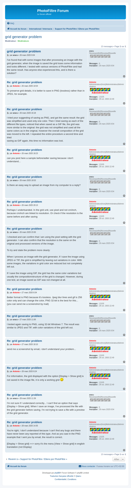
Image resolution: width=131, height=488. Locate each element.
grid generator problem (23, 37)
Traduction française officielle (61, 476)
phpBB (57, 473)
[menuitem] (10, 23)
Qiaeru (78, 476)
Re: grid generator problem (24, 82)
